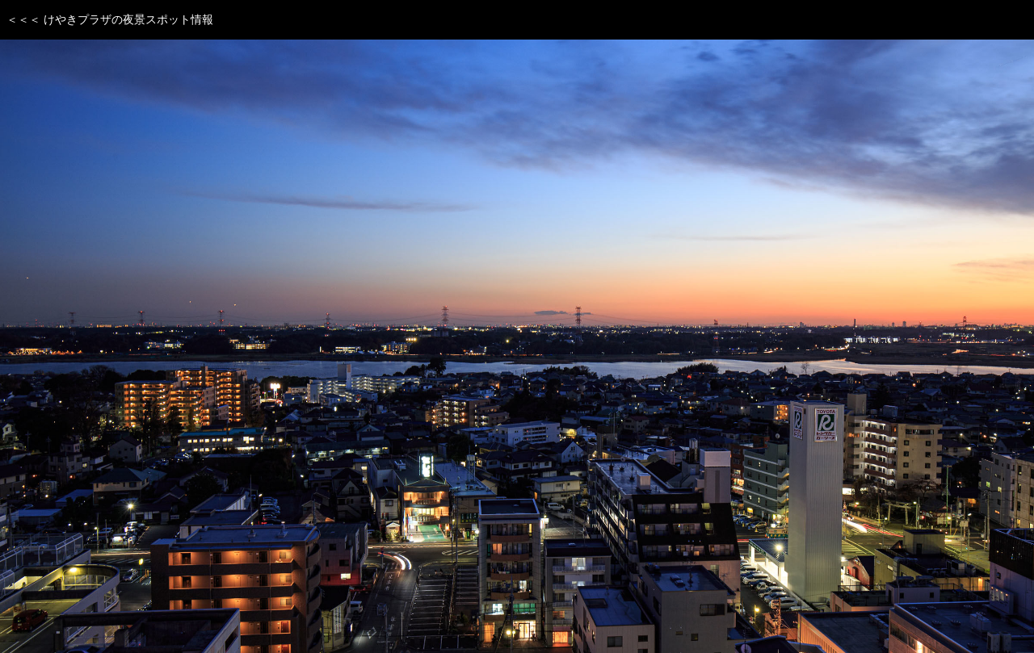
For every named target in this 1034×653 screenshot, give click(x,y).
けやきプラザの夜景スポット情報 (128, 19)
